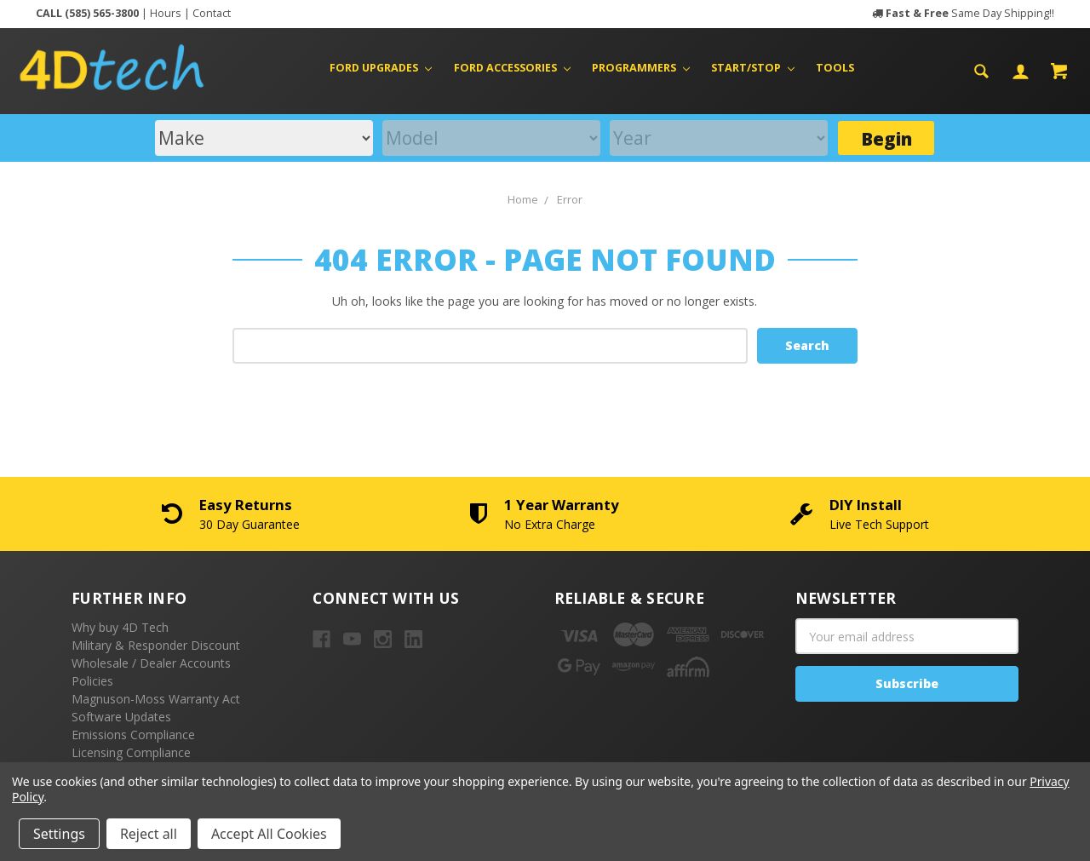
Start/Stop (753, 67)
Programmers (641, 67)
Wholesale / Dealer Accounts (151, 663)
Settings (59, 833)
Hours (165, 13)
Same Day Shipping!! (970, 13)
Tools (835, 67)
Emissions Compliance (133, 734)
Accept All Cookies (269, 833)
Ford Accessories (512, 67)
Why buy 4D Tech (120, 627)
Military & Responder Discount (156, 645)
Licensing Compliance (131, 752)
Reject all (148, 833)
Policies (92, 681)
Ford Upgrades (381, 67)
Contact (211, 13)
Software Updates (121, 717)
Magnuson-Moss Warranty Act (156, 699)
